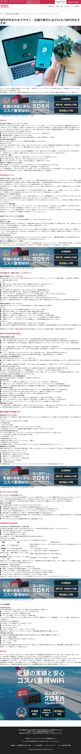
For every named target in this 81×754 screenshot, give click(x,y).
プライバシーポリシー (50, 745)
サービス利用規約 (37, 745)
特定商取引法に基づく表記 (24, 745)
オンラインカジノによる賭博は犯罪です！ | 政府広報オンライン (24, 518)
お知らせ (67, 6)
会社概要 (12, 745)
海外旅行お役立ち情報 (12, 14)
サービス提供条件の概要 (64, 745)
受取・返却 (59, 6)
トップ (43, 6)
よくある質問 (75, 6)
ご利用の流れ (51, 6)
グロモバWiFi (4, 452)
